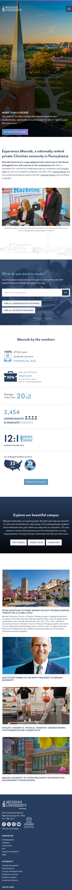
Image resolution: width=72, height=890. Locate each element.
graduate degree (48, 175)
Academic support (9, 877)
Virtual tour (36, 542)
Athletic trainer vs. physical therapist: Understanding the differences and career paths (34, 729)
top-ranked (30, 162)
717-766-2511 (8, 818)
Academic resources (10, 874)
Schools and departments (12, 871)
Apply (4, 854)
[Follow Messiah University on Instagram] (14, 824)
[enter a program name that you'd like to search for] (36, 293)
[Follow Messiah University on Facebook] (4, 824)
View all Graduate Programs (18, 310)
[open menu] (69, 9)
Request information (10, 851)
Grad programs (8, 868)
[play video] (36, 207)
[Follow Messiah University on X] (9, 824)
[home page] (37, 8)
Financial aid (7, 845)
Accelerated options (10, 880)
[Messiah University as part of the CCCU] (29, 822)
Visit (3, 848)
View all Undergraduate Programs (21, 303)
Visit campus (18, 542)
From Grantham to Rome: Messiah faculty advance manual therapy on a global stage (36, 611)
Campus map (54, 542)
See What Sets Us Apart (15, 132)
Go (65, 292)
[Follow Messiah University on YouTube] (19, 824)
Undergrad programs (10, 865)
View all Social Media (10, 828)
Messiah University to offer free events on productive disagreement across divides (33, 779)
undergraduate (59, 171)
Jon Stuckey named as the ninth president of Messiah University (32, 679)
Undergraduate (8, 840)
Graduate (6, 842)
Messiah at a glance (36, 482)
